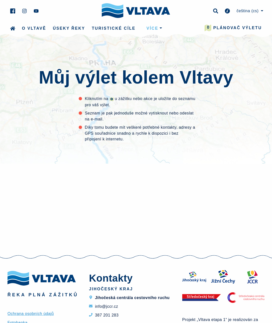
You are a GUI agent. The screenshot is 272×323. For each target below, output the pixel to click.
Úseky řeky (69, 28)
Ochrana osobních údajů (30, 314)
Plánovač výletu (233, 27)
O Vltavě (34, 28)
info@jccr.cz (106, 306)
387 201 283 (107, 315)
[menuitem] (249, 11)
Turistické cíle (113, 28)
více (153, 28)
